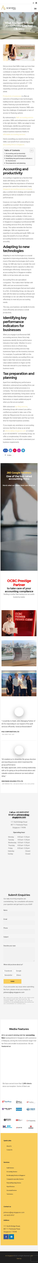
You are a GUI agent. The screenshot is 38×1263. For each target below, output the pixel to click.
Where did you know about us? (13, 964)
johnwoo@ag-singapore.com (15, 431)
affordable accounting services (14, 134)
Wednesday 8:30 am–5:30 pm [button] (19, 843)
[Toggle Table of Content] (30, 150)
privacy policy (19, 1002)
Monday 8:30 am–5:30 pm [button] (19, 837)
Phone (19, 930)
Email (19, 921)
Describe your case (19, 953)
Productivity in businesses (12, 96)
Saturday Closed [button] (19, 851)
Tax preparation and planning (15, 163)
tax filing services (21, 407)
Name (19, 912)
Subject (19, 939)
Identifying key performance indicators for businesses (19, 160)
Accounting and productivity (15, 153)
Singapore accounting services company (17, 189)
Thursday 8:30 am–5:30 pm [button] (19, 845)
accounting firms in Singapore (13, 145)
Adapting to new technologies (16, 156)
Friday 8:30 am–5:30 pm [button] (19, 848)
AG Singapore (9, 1255)
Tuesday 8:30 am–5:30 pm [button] (19, 840)
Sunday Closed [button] (19, 854)
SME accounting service (24, 117)
